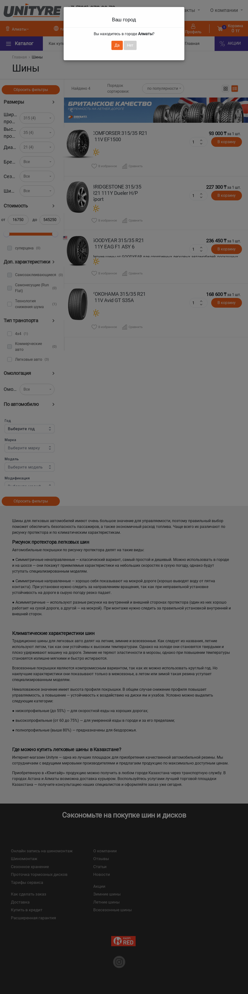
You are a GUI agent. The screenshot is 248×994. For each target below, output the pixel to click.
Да (117, 45)
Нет (130, 45)
